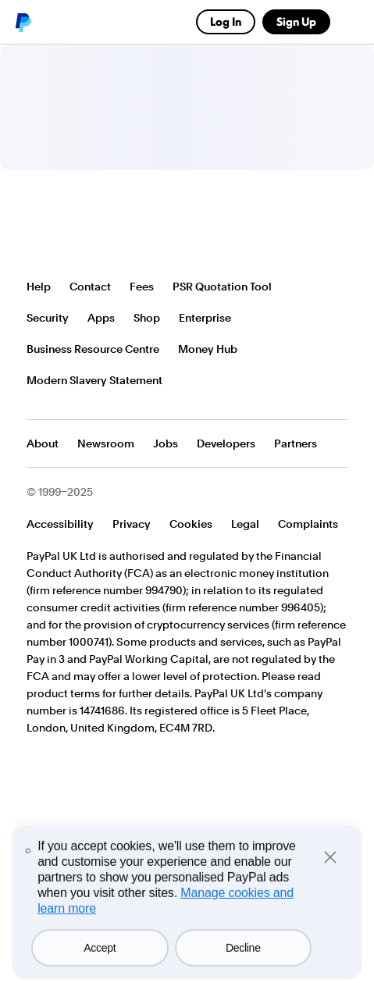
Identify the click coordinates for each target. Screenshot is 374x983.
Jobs (165, 443)
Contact (90, 286)
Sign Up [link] (296, 21)
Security (48, 318)
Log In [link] (225, 21)
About (43, 443)
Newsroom (105, 443)
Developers (226, 443)
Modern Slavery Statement (94, 380)
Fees (142, 286)
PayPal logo (22, 22)
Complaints (308, 524)
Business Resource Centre (93, 349)
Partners (295, 443)
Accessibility (60, 524)
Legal (245, 524)
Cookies (190, 524)
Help (39, 286)
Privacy (131, 524)
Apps (101, 318)
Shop (147, 318)
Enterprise (205, 318)
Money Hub (207, 349)
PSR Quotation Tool (222, 286)
